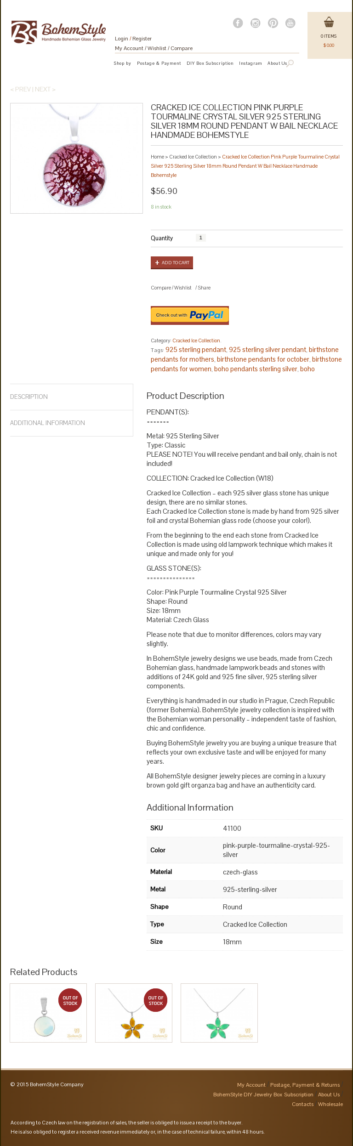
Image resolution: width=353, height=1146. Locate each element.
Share (204, 287)
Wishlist (157, 48)
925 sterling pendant (195, 349)
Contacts (302, 1104)
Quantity (162, 238)
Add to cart (175, 263)
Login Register (133, 38)
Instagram (250, 63)
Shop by (122, 63)
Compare (182, 48)
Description (29, 397)
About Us (329, 1094)
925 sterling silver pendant (267, 349)
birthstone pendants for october (263, 359)
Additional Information (47, 423)
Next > (45, 89)
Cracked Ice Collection (193, 156)
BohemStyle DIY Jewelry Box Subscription (263, 1094)
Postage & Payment (159, 63)
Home (157, 156)
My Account (129, 48)
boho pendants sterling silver (255, 368)
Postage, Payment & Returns (305, 1085)
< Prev (20, 89)
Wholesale (330, 1104)
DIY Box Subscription (210, 63)
